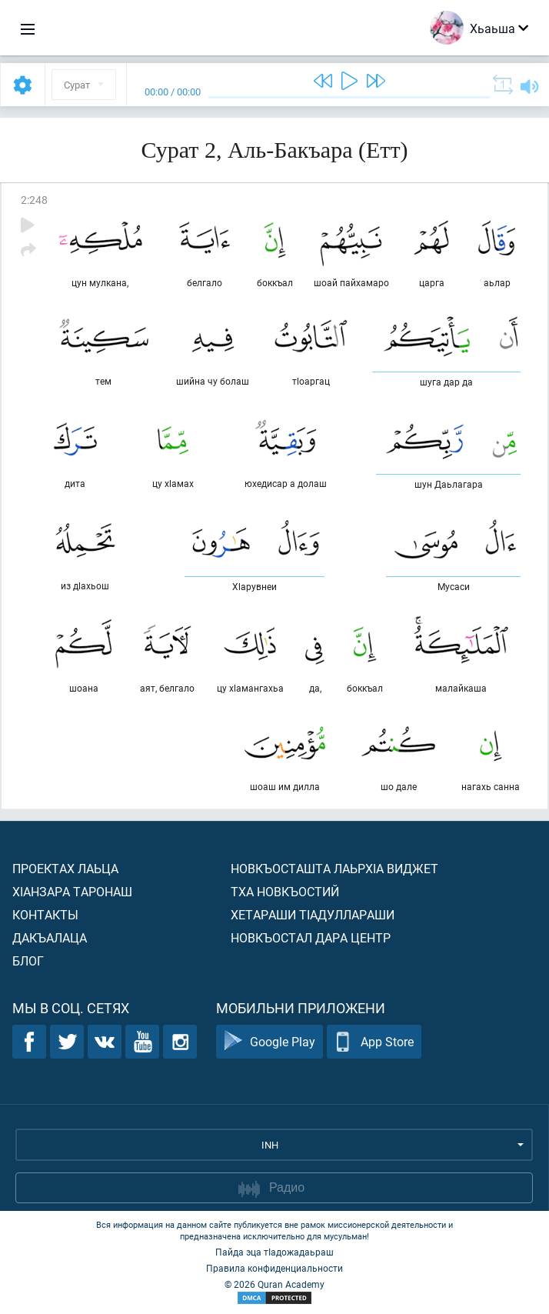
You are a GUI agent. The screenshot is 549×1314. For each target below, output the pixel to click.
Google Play (269, 1042)
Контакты (45, 914)
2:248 (34, 199)
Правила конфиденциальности (274, 1268)
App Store (374, 1042)
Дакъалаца (49, 937)
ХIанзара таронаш (72, 891)
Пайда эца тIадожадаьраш (274, 1252)
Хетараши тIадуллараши (312, 914)
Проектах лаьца (65, 868)
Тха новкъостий (285, 891)
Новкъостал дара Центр (311, 937)
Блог (28, 960)
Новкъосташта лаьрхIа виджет (334, 868)
